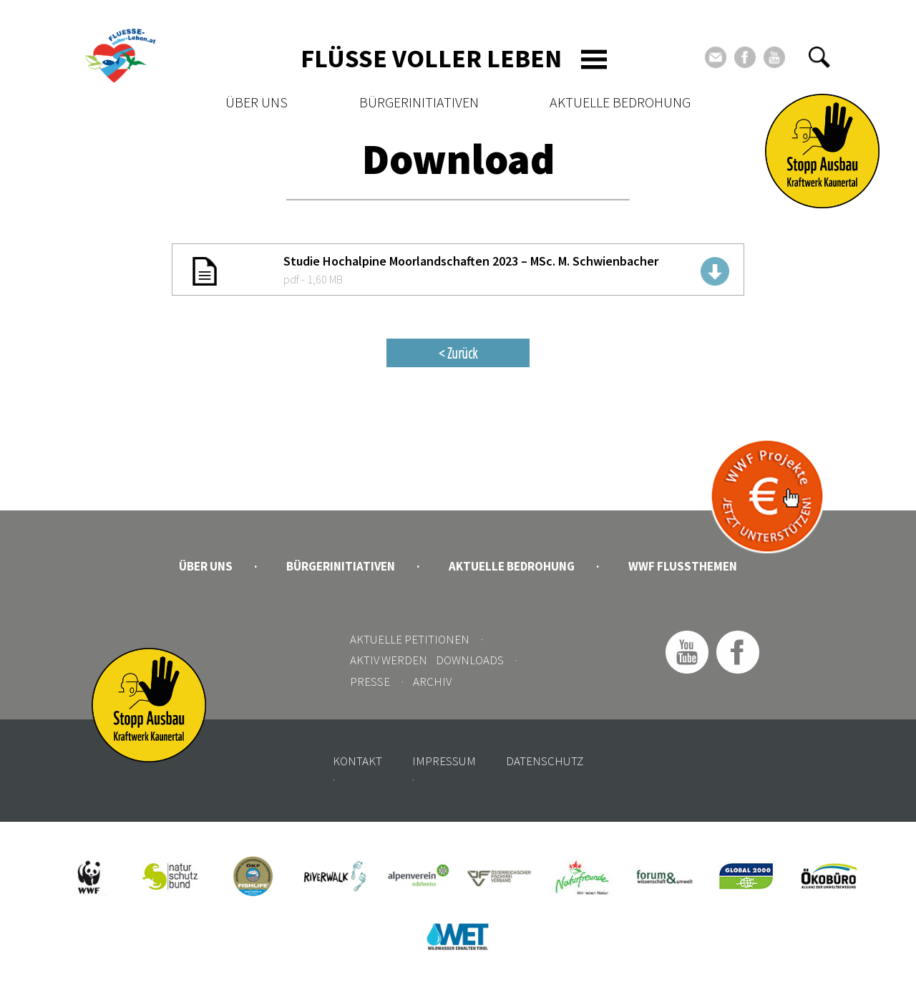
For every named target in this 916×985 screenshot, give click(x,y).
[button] (819, 57)
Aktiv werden (388, 660)
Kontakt (357, 761)
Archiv (432, 681)
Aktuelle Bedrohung (620, 102)
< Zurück (458, 353)
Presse (370, 681)
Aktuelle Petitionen (409, 639)
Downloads (470, 660)
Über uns (256, 102)
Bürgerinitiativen (419, 102)
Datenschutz (544, 761)
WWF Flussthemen (682, 566)
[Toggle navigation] (593, 59)
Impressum (444, 761)
